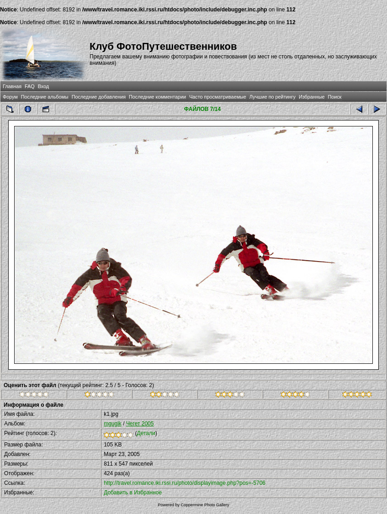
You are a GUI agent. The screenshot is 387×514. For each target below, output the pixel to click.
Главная (12, 86)
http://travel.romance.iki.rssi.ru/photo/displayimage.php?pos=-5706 (184, 483)
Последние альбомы (45, 97)
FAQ (30, 86)
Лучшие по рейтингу (272, 97)
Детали (146, 433)
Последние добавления (99, 97)
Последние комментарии (157, 97)
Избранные (311, 97)
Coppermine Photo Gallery (204, 505)
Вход (43, 86)
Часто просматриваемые (217, 97)
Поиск (334, 97)
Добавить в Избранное (133, 492)
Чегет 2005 (140, 423)
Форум (10, 97)
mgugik (113, 423)
